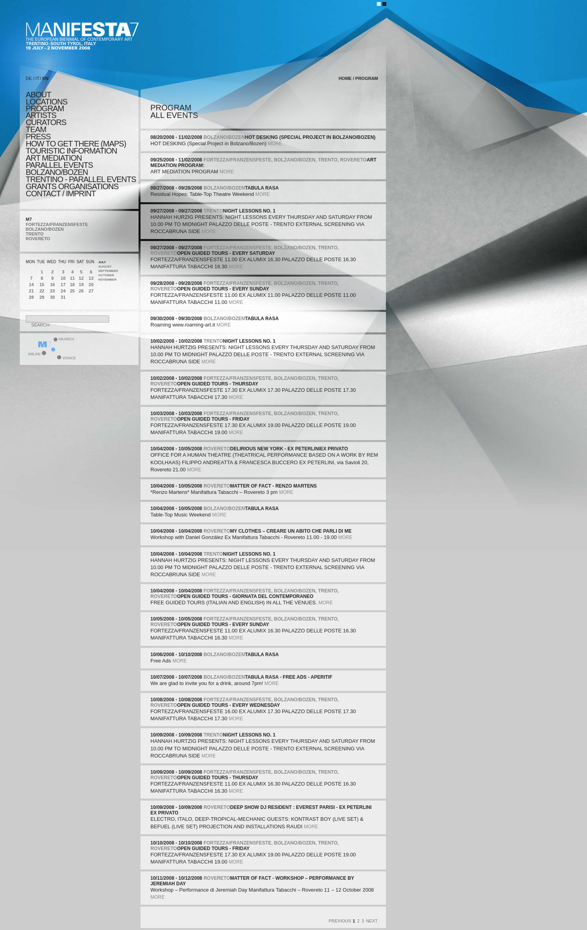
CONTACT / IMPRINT (61, 193)
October (106, 275)
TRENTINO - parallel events (81, 179)
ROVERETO (38, 238)
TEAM (36, 129)
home (344, 78)
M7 (29, 219)
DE (29, 78)
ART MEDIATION (54, 157)
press (38, 136)
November (107, 279)
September (108, 271)
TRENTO (35, 234)
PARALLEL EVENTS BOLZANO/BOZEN (59, 168)
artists (41, 115)
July (102, 262)
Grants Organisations (72, 186)
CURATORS (46, 122)
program (45, 108)
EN (45, 78)
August (105, 266)
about (38, 94)
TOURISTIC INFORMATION (71, 150)
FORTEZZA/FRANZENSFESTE (57, 224)
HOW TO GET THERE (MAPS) (76, 143)
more (275, 143)
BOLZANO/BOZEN (45, 229)
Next (372, 921)
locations (46, 101)
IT (38, 78)
